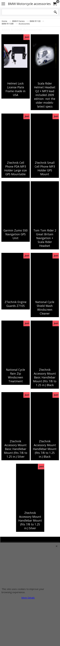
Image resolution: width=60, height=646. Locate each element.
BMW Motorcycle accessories (29, 4)
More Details (28, 597)
